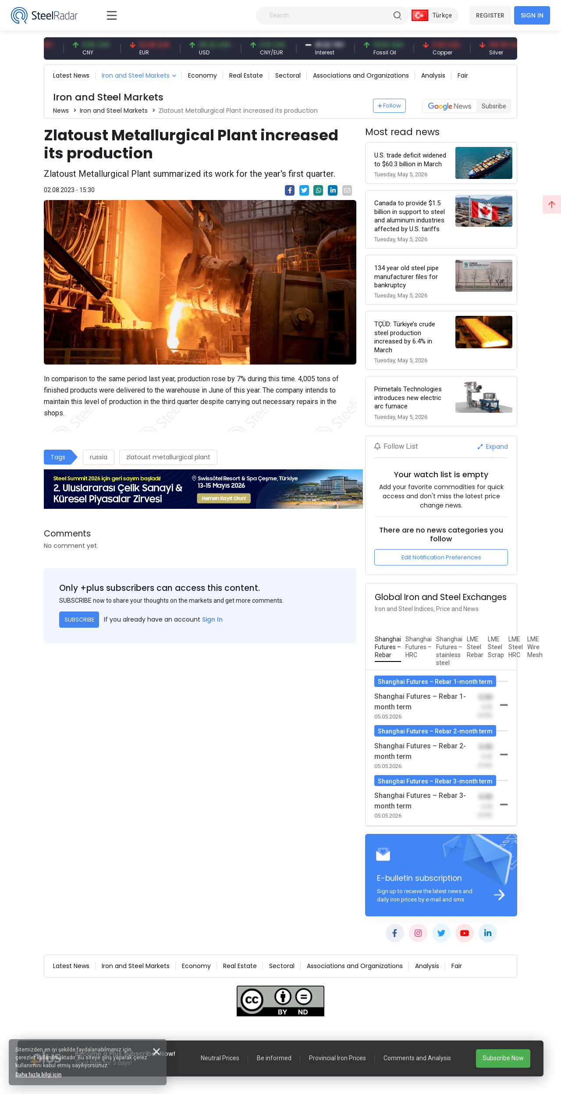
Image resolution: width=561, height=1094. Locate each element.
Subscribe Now (503, 1058)
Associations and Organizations (361, 75)
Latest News (71, 75)
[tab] (388, 647)
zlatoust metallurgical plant (168, 457)
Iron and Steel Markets (136, 75)
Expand (493, 446)
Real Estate (246, 75)
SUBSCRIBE (79, 619)
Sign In (212, 619)
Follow (389, 105)
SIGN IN (532, 15)
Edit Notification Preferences (441, 557)
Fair (463, 75)
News (61, 110)
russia (98, 457)
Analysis (433, 75)
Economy (202, 75)
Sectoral (288, 75)
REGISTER (490, 15)
